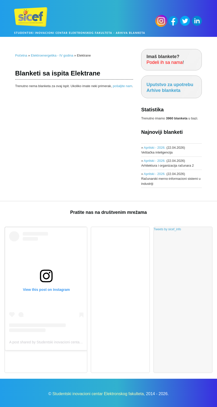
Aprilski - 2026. (154, 147)
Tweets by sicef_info (167, 229)
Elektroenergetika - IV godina (52, 55)
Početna (21, 55)
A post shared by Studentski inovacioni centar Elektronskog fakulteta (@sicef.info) (73, 342)
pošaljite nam (122, 86)
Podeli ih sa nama (164, 62)
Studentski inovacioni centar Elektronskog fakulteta (98, 394)
